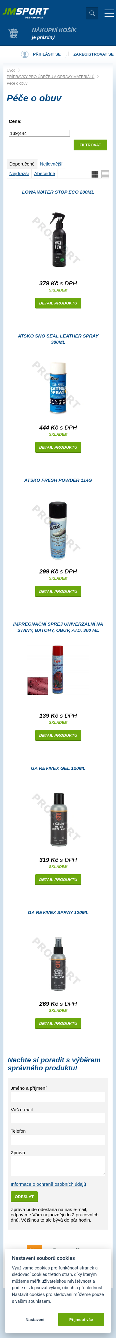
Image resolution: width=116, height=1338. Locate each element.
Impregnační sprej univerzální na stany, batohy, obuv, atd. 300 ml (58, 627)
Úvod (11, 70)
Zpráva (18, 1152)
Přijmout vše (81, 1319)
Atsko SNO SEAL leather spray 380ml (58, 339)
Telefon (18, 1131)
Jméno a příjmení (29, 1088)
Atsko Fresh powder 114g (58, 480)
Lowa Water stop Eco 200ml (58, 192)
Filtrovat (90, 145)
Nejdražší (19, 173)
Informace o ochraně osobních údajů (48, 1184)
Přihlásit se (47, 54)
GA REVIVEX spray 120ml (58, 912)
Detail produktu (58, 303)
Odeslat (24, 1196)
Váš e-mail (22, 1109)
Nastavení (34, 1319)
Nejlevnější (51, 163)
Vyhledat (92, 13)
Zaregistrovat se (93, 54)
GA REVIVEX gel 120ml (58, 768)
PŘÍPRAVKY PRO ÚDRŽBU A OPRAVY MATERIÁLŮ (51, 77)
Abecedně (44, 173)
